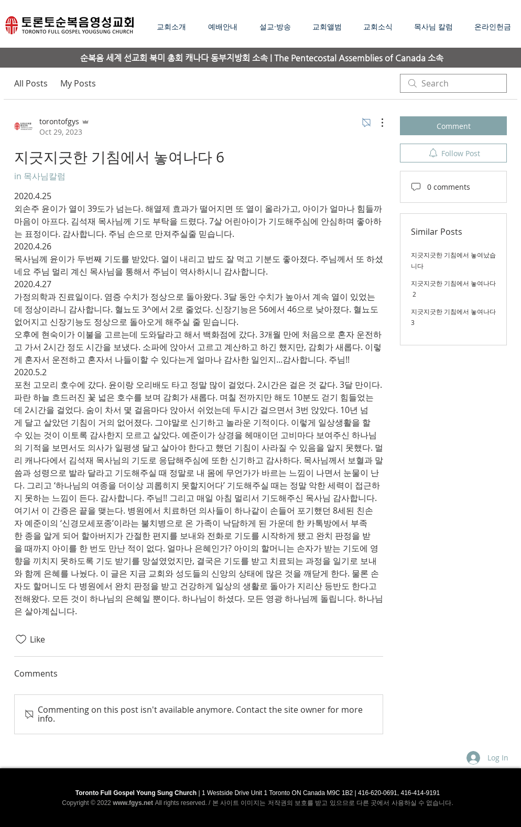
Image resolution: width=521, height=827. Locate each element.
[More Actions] (377, 122)
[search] (453, 83)
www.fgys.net (133, 803)
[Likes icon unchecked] (21, 639)
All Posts (31, 83)
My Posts (78, 83)
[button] (278, 26)
